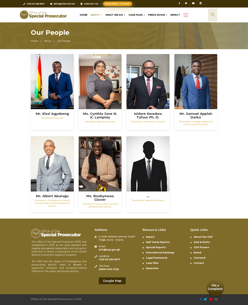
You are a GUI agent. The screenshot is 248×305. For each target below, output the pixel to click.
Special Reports (154, 247)
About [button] (96, 14)
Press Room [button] (157, 14)
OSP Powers (199, 247)
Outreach (198, 257)
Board (195, 252)
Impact (175, 14)
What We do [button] (115, 14)
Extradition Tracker (118, 3)
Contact (197, 263)
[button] (186, 15)
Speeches (150, 268)
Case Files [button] (137, 14)
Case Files (150, 263)
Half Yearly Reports (156, 242)
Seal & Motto (200, 242)
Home (83, 14)
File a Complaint (215, 287)
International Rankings (158, 252)
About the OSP (201, 236)
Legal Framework (154, 257)
